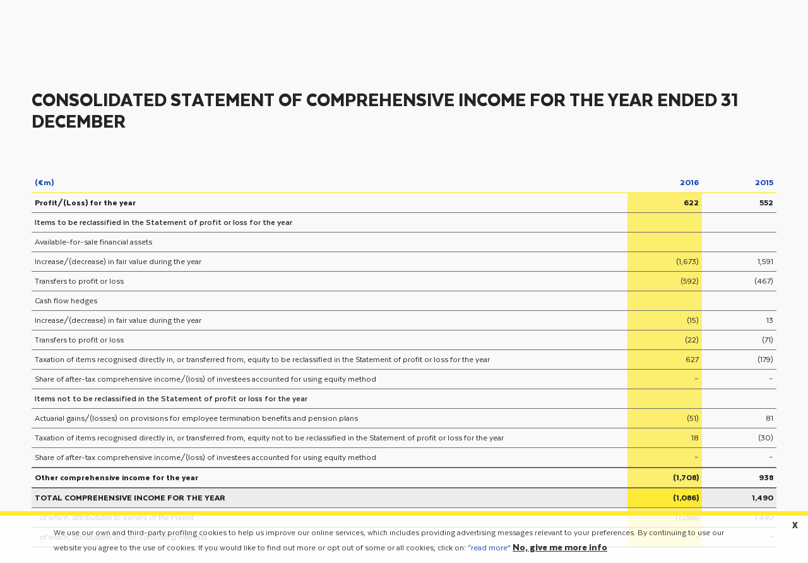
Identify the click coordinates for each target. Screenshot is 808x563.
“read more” (489, 551)
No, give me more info (560, 551)
